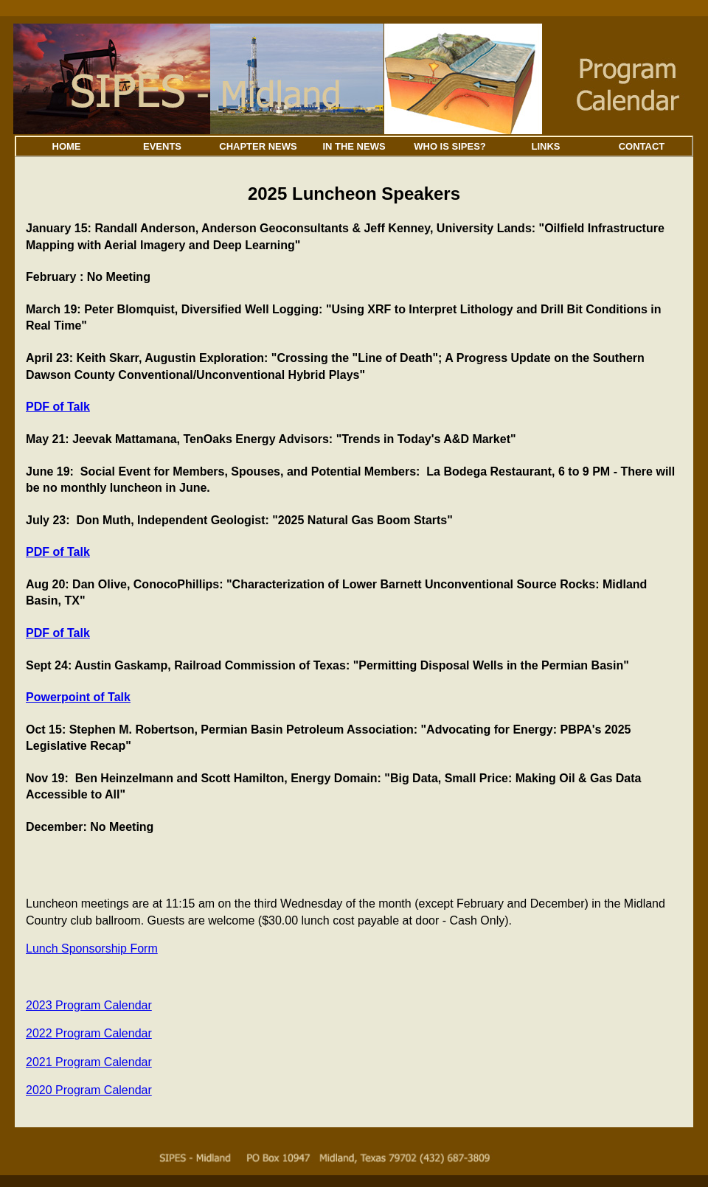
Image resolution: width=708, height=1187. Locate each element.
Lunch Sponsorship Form (92, 948)
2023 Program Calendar (89, 1005)
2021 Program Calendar (89, 1062)
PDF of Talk (58, 406)
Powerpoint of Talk (78, 697)
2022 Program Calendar (89, 1033)
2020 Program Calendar (89, 1090)
